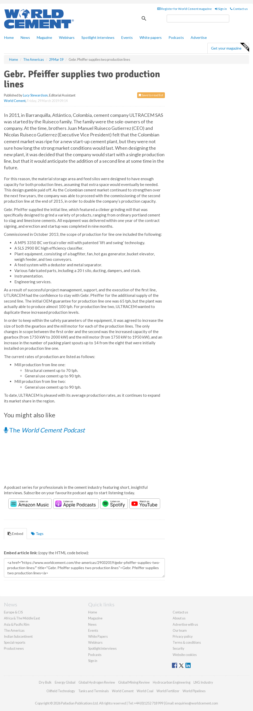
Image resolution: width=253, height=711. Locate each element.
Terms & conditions (187, 642)
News (92, 624)
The (44, 430)
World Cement (15, 101)
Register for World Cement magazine (184, 8)
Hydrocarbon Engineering (171, 682)
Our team (180, 630)
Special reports (14, 642)
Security (178, 648)
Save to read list (151, 95)
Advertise (199, 37)
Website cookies (185, 655)
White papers (151, 37)
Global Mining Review (134, 682)
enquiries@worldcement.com (196, 703)
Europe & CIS (13, 612)
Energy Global (65, 682)
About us (179, 618)
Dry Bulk (45, 682)
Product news (14, 648)
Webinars (67, 37)
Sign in (221, 8)
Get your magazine (230, 47)
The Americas (14, 630)
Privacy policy (183, 636)
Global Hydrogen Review (97, 682)
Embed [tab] (15, 533)
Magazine (44, 37)
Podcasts (176, 37)
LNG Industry (203, 682)
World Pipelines (194, 691)
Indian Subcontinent (18, 636)
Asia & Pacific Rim (16, 624)
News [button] (25, 37)
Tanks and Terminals (93, 691)
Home (9, 37)
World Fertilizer (167, 691)
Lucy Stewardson (35, 95)
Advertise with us (185, 624)
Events (127, 37)
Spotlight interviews (98, 37)
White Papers (98, 636)
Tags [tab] (37, 533)
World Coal (145, 691)
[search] (198, 18)
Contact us (239, 8)
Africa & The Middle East (22, 618)
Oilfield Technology (60, 691)
